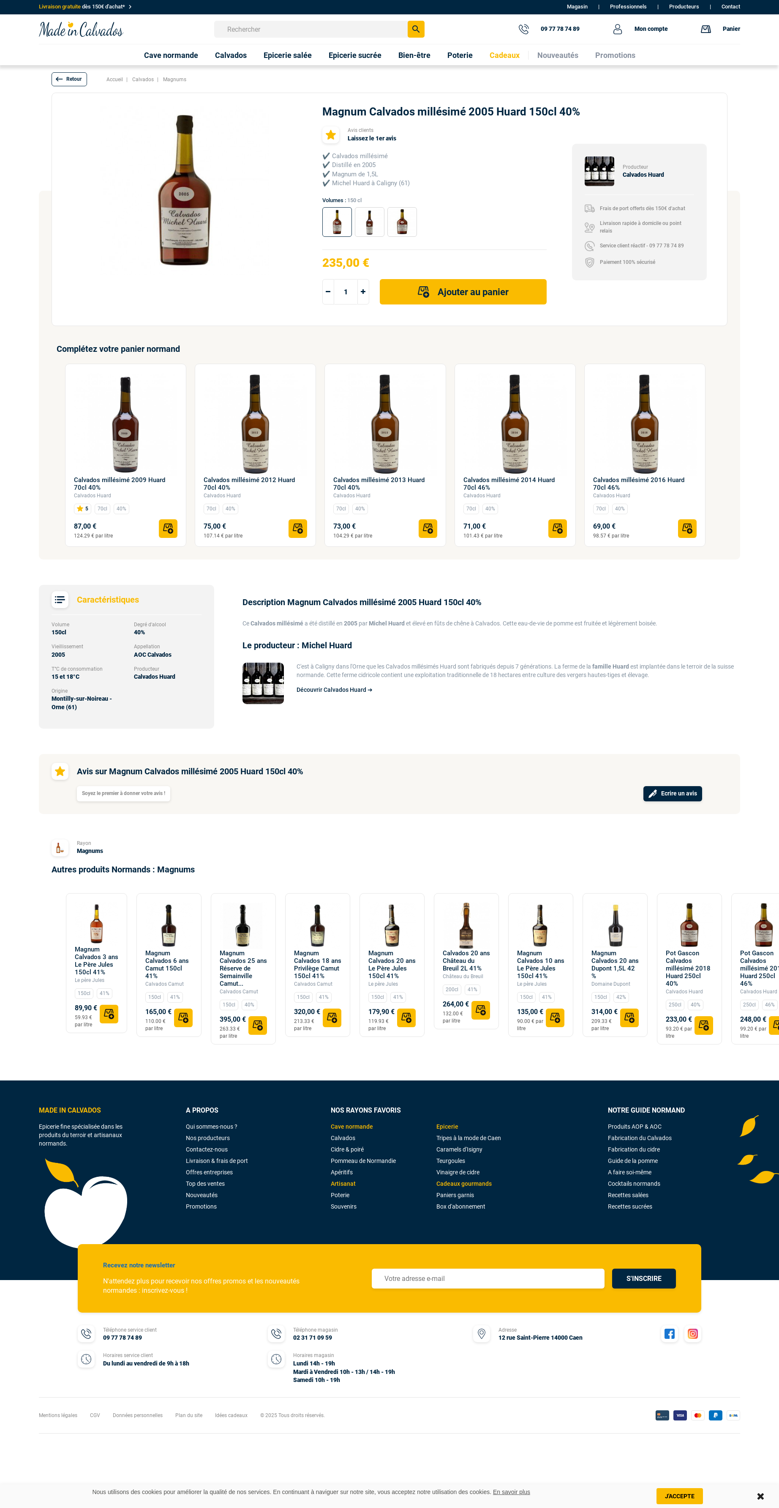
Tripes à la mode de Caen (468, 1138)
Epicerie (447, 1126)
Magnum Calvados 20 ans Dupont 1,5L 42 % (615, 964)
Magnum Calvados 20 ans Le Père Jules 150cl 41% (392, 964)
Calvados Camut (164, 984)
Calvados (343, 1138)
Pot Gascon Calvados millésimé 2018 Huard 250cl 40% (688, 968)
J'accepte (680, 1496)
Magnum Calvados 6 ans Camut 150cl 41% (167, 964)
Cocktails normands (634, 1183)
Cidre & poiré (347, 1149)
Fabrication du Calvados (640, 1138)
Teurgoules (450, 1160)
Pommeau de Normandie (363, 1160)
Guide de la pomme (633, 1160)
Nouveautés (202, 1195)
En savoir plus (511, 1492)
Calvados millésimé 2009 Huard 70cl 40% (119, 483)
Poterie (340, 1195)
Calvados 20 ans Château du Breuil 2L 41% (466, 960)
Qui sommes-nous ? (211, 1126)
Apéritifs (342, 1172)
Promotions (201, 1206)
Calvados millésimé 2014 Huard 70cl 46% (509, 483)
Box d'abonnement (460, 1206)
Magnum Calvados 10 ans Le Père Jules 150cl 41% (540, 964)
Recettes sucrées (630, 1206)
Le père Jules (89, 980)
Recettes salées (628, 1195)
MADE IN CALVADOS (70, 1110)
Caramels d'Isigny (459, 1149)
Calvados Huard (92, 496)
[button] (69, 79)
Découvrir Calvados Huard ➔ (335, 689)
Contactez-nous (207, 1149)
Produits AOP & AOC (635, 1126)
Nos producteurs (208, 1138)
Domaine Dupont (610, 984)
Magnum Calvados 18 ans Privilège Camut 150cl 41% (317, 964)
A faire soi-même (629, 1172)
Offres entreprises (209, 1172)
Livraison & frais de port (217, 1160)
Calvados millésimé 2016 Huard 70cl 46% (638, 483)
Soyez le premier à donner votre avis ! (123, 793)
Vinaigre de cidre (457, 1172)
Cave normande (352, 1126)
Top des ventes (205, 1183)
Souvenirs (344, 1206)
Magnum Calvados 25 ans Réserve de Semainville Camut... (243, 968)
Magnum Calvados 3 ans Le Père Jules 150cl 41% (96, 961)
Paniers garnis (455, 1195)
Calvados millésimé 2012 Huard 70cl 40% (249, 483)
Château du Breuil (463, 976)
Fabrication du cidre (634, 1149)
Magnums (90, 850)
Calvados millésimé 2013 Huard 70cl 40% (379, 483)
